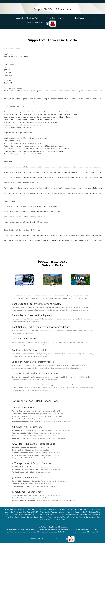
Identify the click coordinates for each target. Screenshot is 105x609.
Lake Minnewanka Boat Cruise (69, 509)
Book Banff (37, 509)
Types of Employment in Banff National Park (82, 532)
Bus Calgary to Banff (79, 512)
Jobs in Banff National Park (28, 18)
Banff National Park (49, 509)
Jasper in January (26, 514)
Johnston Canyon (26, 517)
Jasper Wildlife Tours (66, 514)
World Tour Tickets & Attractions (46, 514)
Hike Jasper (27, 512)
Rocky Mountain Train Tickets (74, 517)
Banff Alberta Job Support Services (71, 529)
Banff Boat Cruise (58, 519)
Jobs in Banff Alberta (57, 532)
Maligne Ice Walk (64, 512)
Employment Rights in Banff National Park (33, 532)
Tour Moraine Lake (55, 517)
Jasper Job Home (25, 509)
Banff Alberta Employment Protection (20, 529)
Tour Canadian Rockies (48, 512)
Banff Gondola (86, 509)
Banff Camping (16, 512)
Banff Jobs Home (11, 509)
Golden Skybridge (40, 517)
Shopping (15, 514)
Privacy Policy (55, 539)
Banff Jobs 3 (81, 18)
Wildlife (35, 512)
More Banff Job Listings (57, 18)
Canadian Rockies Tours (36, 23)
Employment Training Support (46, 529)
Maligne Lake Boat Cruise (84, 514)
